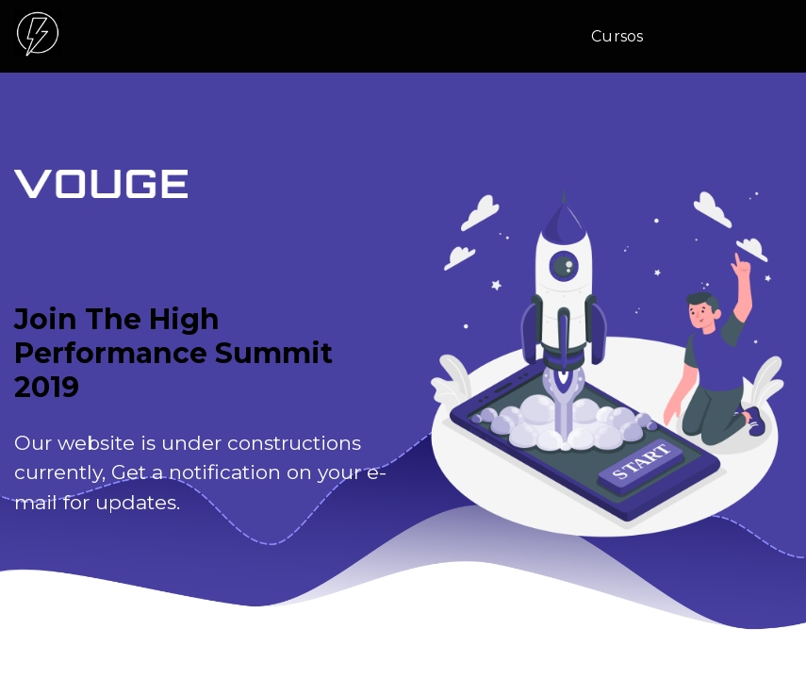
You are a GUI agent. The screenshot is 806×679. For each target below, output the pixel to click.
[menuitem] (624, 36)
